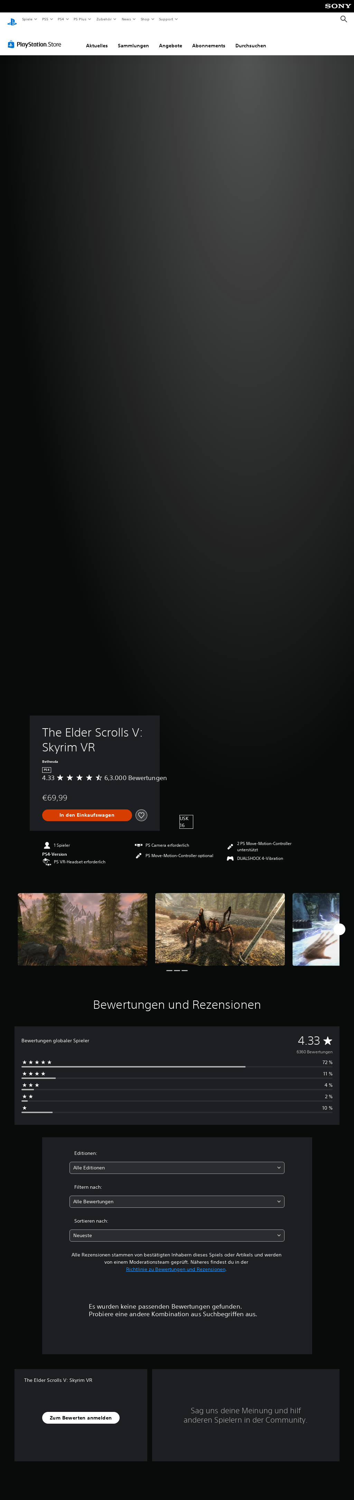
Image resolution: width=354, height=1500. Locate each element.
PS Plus (80, 19)
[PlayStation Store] (36, 37)
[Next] (339, 923)
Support (166, 19)
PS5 (45, 19)
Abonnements (208, 39)
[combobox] (177, 1161)
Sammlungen (133, 39)
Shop (144, 19)
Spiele (27, 19)
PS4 (61, 19)
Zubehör (104, 19)
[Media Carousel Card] (83, 922)
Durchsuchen (250, 39)
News (126, 19)
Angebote (170, 39)
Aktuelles (97, 39)
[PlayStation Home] (12, 19)
